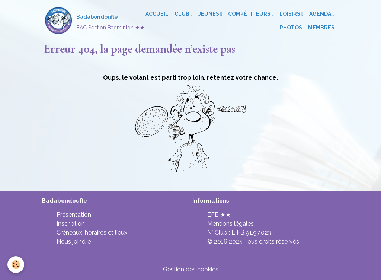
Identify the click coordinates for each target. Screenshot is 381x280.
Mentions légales (230, 223)
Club (182, 14)
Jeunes (209, 14)
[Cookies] (15, 264)
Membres (321, 28)
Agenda (320, 14)
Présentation (74, 214)
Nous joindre (74, 241)
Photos (291, 28)
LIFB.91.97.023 (251, 232)
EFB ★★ (219, 214)
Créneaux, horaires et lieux (92, 232)
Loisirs (290, 14)
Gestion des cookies (190, 269)
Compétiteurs (250, 14)
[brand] (84, 21)
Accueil (157, 14)
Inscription (71, 223)
